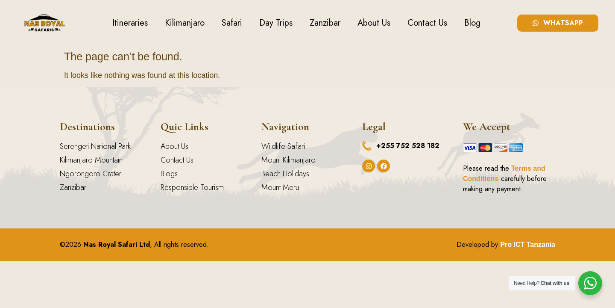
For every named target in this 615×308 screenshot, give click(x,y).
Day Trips (276, 23)
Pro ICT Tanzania (527, 244)
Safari (232, 23)
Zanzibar (325, 23)
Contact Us (427, 23)
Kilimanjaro (185, 23)
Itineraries (130, 23)
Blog (472, 23)
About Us (373, 23)
